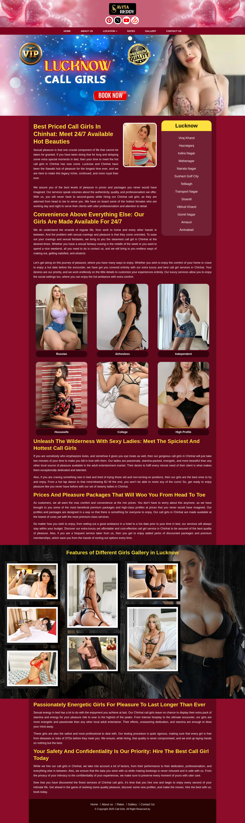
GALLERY (150, 31)
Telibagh (186, 184)
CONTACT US (173, 31)
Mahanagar (186, 161)
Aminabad (186, 229)
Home (67, 31)
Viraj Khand (186, 138)
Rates (120, 804)
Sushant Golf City (186, 176)
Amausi (186, 222)
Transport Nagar (186, 191)
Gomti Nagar (186, 214)
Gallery (132, 804)
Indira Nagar (186, 153)
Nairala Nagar (186, 168)
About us (87, 31)
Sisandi (186, 199)
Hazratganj (186, 145)
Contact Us (148, 804)
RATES (131, 31)
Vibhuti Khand (186, 207)
